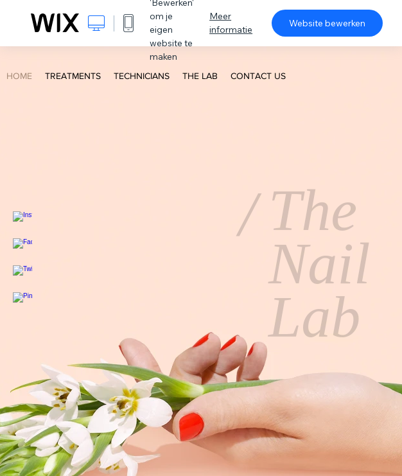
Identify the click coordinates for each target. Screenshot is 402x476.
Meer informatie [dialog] (230, 22)
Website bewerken (327, 23)
